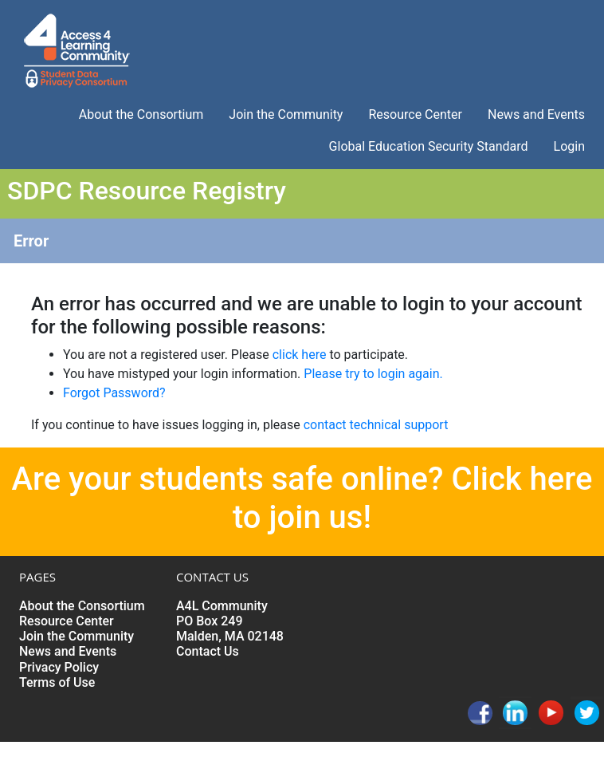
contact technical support (376, 424)
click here (300, 354)
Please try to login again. (373, 373)
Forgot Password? (114, 392)
